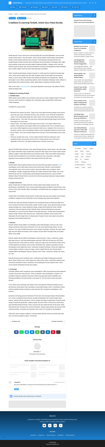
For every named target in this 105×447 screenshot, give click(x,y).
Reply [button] (16, 389)
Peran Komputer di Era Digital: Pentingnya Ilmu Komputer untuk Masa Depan (80, 103)
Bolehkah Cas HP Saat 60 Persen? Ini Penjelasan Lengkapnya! (81, 48)
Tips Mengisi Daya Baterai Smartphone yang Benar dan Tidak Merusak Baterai (81, 116)
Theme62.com (55, 444)
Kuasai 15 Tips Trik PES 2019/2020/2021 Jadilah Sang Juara (80, 89)
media (60, 165)
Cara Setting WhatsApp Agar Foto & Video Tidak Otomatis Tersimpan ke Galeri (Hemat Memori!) (80, 130)
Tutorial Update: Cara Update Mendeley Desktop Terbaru (79, 75)
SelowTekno (17, 3)
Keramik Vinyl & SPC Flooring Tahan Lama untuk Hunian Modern (84, 21)
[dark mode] (93, 3)
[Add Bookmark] (29, 18)
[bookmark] (95, 3)
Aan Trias (13, 18)
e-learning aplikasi (25, 86)
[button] (58, 332)
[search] (90, 3)
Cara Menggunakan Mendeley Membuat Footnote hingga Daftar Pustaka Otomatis (80, 62)
